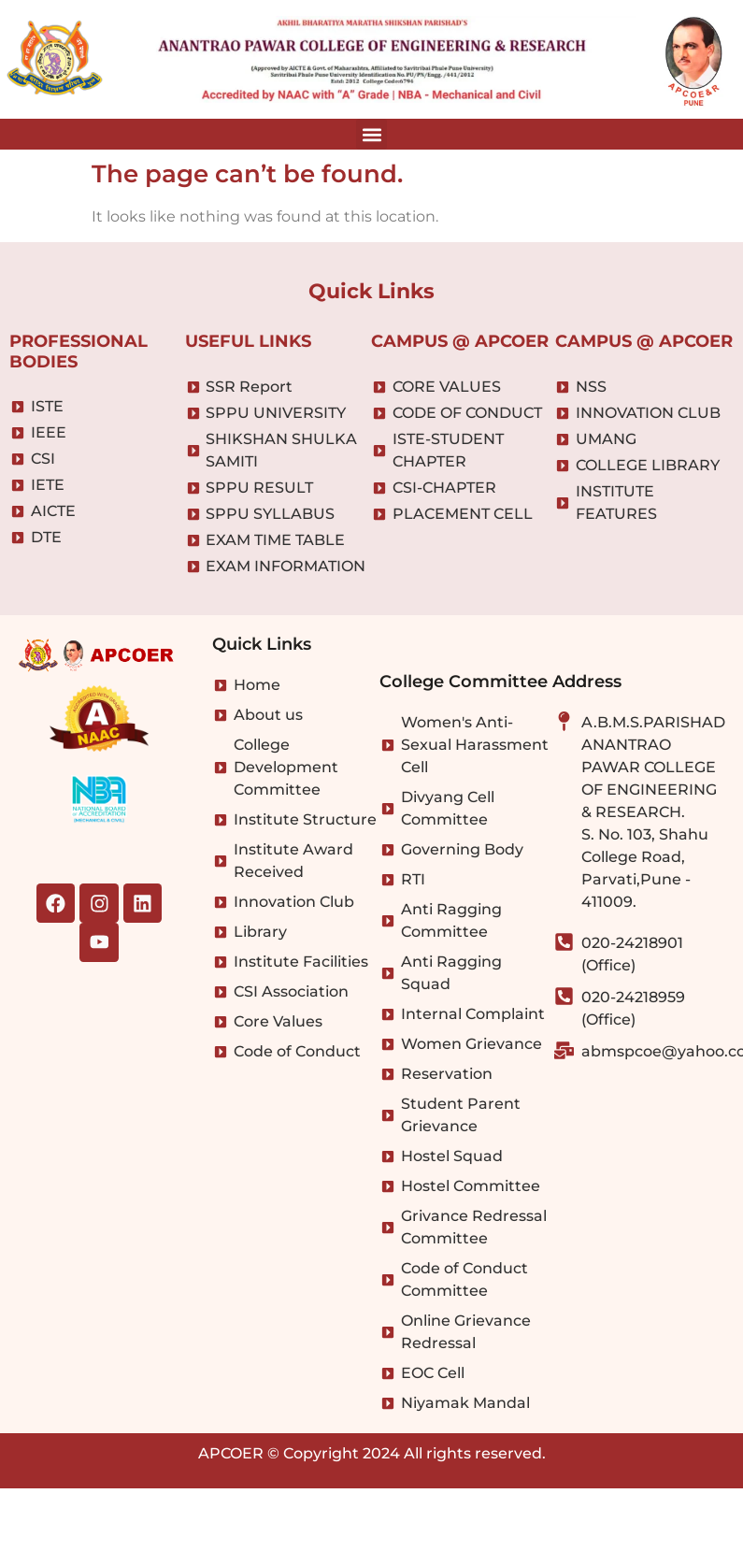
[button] (371, 134)
